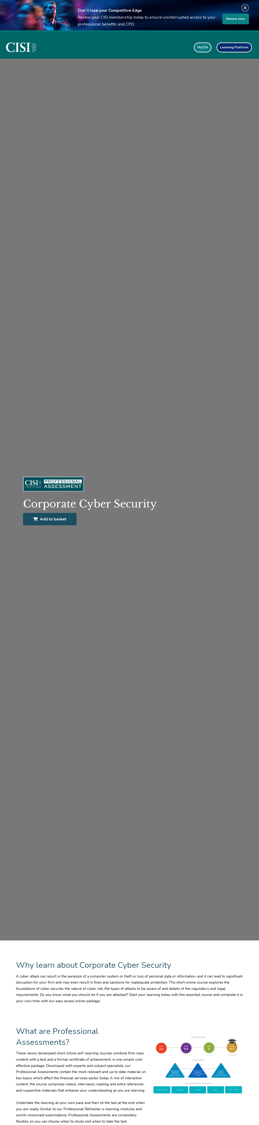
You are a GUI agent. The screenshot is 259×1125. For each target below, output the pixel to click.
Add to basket (49, 519)
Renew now (235, 19)
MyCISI (202, 47)
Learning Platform (234, 47)
